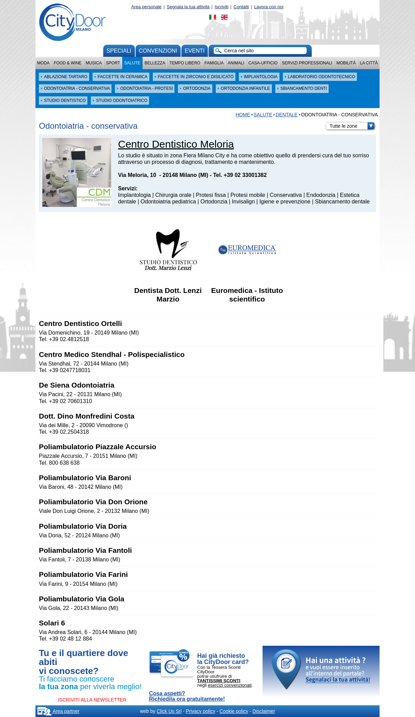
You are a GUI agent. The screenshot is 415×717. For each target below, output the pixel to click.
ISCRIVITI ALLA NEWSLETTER (92, 699)
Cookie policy (234, 711)
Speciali (119, 51)
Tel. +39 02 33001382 (240, 175)
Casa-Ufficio (263, 63)
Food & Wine (68, 63)
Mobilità (346, 63)
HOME (243, 114)
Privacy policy (200, 711)
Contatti (241, 6)
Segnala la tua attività (188, 6)
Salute (132, 63)
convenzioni (158, 51)
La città (369, 63)
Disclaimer (264, 711)
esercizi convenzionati (230, 685)
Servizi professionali (307, 63)
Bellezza (155, 63)
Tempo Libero (184, 63)
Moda (43, 63)
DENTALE (287, 114)
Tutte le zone (352, 126)
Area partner (58, 711)
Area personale (146, 6)
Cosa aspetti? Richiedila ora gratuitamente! (187, 696)
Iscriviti (221, 6)
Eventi (195, 51)
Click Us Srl (169, 711)
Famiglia (213, 63)
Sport (113, 63)
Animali (236, 63)
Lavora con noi (268, 6)
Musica (94, 63)
